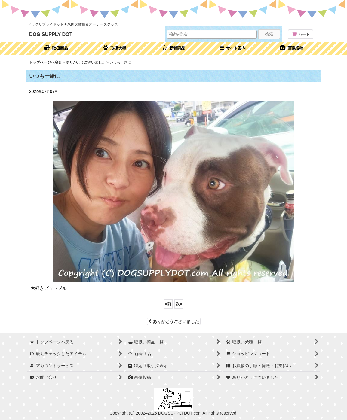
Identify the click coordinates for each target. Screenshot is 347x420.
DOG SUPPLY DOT (50, 34)
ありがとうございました (173, 321)
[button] (232, 48)
